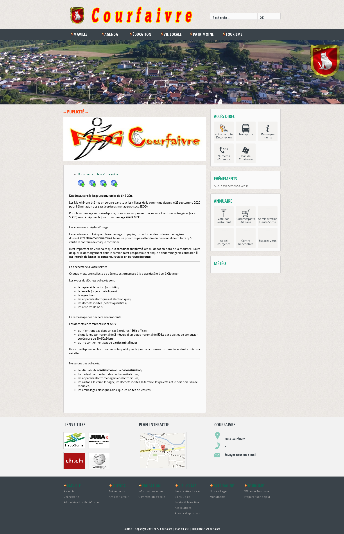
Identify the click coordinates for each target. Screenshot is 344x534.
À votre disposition (187, 513)
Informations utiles (150, 491)
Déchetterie (71, 496)
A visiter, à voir (119, 496)
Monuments (218, 496)
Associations (183, 507)
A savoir (68, 491)
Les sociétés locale (187, 491)
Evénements (117, 491)
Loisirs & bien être (187, 502)
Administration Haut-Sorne (81, 502)
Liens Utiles (182, 496)
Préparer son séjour (257, 496)
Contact (128, 529)
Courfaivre (166, 529)
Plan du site (182, 529)
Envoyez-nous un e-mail (240, 454)
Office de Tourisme (256, 491)
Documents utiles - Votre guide (98, 174)
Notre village (218, 491)
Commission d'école (151, 496)
